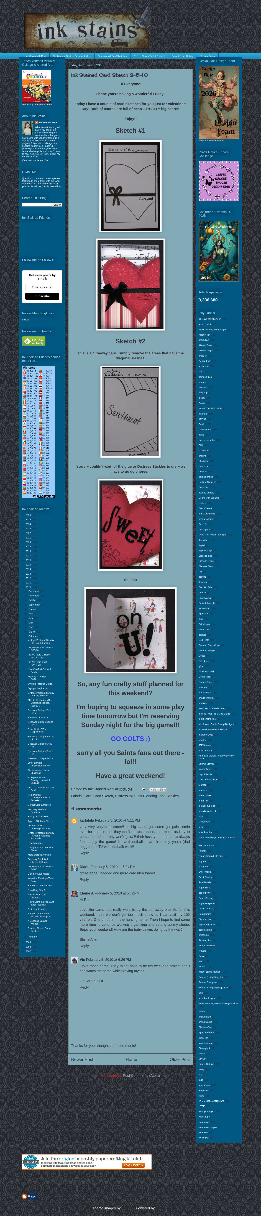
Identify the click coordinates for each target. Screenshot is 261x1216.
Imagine (203, 703)
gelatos (202, 634)
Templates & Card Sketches (112, 56)
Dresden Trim (206, 587)
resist (201, 961)
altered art (204, 340)
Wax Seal (203, 1132)
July (31, 613)
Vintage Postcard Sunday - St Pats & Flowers (41, 641)
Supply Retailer (206, 1064)
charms (202, 456)
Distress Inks (125, 796)
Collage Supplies (207, 482)
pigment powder (207, 924)
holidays (203, 687)
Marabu (202, 785)
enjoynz (128, 1208)
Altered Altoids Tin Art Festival (149, 56)
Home (131, 1059)
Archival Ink (205, 361)
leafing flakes (205, 769)
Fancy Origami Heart (38, 816)
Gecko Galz (205, 629)
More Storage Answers (39, 854)
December (34, 591)
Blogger (162, 1208)
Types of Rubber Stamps (40, 821)
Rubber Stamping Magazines (214, 987)
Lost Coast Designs (209, 779)
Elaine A (87, 893)
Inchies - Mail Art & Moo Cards (214, 713)
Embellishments (207, 603)
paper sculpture (207, 903)
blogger (202, 398)
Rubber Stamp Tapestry (211, 977)
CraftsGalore (205, 508)
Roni (58, 186)
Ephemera (204, 613)
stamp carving (206, 1043)
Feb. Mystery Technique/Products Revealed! (39, 797)
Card (87, 796)
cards (201, 434)
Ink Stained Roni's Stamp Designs (216, 724)
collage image (206, 477)
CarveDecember (207, 440)
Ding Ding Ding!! (36, 890)
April (31, 627)
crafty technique (207, 513)
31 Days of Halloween (210, 319)
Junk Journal (205, 750)
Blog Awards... (35, 843)
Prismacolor (205, 940)
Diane (84, 867)
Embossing (204, 608)
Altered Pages (206, 350)
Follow (25, 319)
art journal (204, 366)
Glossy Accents (206, 671)
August (32, 609)
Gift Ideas (204, 661)
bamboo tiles (205, 377)
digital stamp (205, 550)
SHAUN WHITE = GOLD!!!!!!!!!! (37, 730)
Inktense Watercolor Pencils (213, 729)
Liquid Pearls (205, 774)
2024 (29, 524)
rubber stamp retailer (209, 971)
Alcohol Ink (204, 334)
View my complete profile (35, 160)
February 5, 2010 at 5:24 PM (112, 867)
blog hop (203, 392)
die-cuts (203, 540)
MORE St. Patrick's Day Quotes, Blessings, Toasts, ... (40, 703)
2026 (29, 515)
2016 (29, 560)
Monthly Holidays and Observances (217, 837)
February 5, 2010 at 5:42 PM (117, 893)
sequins (203, 1011)
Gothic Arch (205, 676)
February (34, 636)
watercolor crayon (208, 1127)
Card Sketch (103, 796)
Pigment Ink (205, 919)
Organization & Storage (211, 856)
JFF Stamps (205, 745)
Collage (202, 471)
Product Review (207, 945)
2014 (29, 569)
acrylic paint (205, 324)
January (33, 936)
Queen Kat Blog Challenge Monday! (39, 827)
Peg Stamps (205, 914)
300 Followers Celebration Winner (39, 764)
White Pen (204, 1137)
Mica (201, 816)
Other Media (205, 871)
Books (202, 403)
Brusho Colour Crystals (210, 408)
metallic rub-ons (207, 806)
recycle (202, 950)
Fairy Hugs (204, 624)
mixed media (205, 832)
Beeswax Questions (38, 717)
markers (203, 790)
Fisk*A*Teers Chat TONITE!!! (37, 663)
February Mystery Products (37, 811)
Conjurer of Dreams (209, 498)
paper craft (204, 887)
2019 (29, 546)
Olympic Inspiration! (38, 688)
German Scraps (207, 650)
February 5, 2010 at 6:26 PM (108, 960)
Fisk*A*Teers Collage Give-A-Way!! (39, 656)
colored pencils (206, 492)
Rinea (202, 966)
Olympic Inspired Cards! (40, 684)
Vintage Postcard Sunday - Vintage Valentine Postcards (41, 836)
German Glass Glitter (209, 645)
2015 (29, 564)
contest (202, 503)
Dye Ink (202, 592)
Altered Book (205, 345)
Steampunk (204, 1048)
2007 (29, 951)
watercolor (204, 1122)
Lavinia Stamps (206, 764)
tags (201, 1080)
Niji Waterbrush (206, 845)
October (33, 600)
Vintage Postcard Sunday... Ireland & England (39, 780)
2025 (29, 519)
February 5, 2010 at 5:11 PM (117, 820)
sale (201, 993)
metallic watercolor (208, 811)
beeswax (203, 387)
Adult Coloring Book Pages (212, 329)
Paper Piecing (206, 898)
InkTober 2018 (206, 734)
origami (202, 861)
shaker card (205, 1016)
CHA (201, 445)
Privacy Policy (208, 56)
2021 (29, 537)
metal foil (203, 800)
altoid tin (203, 355)
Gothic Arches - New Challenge (38, 771)
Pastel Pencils (206, 908)
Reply (84, 853)
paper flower (205, 892)
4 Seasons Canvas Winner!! (37, 922)
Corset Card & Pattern (39, 804)
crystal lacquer (206, 519)
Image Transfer (206, 698)
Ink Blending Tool (150, 796)
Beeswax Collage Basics (40, 758)
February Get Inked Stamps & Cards (38, 860)
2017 (29, 555)
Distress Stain (206, 566)
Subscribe (42, 296)
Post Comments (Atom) (141, 1075)
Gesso (202, 655)
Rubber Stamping (208, 982)
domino (202, 576)
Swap (201, 1069)
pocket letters (205, 929)
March (32, 631)
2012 (29, 578)
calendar (203, 413)
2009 (29, 942)
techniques (204, 1085)
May (31, 622)
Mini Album (204, 821)
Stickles (172, 796)
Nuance (203, 850)
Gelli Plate (204, 640)
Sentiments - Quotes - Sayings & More (218, 1003)
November (34, 595)
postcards (204, 935)
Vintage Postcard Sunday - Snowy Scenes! (41, 694)
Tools (201, 1095)
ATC (201, 371)
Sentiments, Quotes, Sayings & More (72, 56)
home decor (205, 692)
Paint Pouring (206, 877)
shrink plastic (205, 1022)
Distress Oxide (206, 561)
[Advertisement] (63, 1182)
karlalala (87, 820)
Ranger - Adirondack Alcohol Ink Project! (39, 915)
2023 (29, 528)
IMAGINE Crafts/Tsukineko (212, 708)
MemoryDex (205, 795)
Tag (200, 1074)
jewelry (202, 740)
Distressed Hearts (37, 909)
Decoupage (205, 529)
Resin (201, 956)
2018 (29, 551)
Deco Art (203, 524)
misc (201, 827)
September (34, 604)
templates (204, 1090)
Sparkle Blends (206, 1032)
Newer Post (82, 1059)
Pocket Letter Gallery (182, 56)
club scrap (204, 466)
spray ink (203, 1037)
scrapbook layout (207, 998)
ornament (203, 866)
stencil (202, 1053)
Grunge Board (206, 682)
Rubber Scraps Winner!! (40, 885)
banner (202, 382)
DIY (201, 571)
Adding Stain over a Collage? (38, 896)
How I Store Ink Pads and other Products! (41, 903)
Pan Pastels (205, 882)
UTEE (202, 1106)
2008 (29, 947)
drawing (203, 582)
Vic (82, 960)
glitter (201, 666)
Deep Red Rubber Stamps (212, 534)
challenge (204, 450)
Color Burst (204, 487)
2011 (29, 582)
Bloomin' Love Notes (38, 873)
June (31, 618)
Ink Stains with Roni (36, 56)
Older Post (180, 1059)
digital (202, 545)
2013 (29, 573)
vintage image (206, 1111)
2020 (29, 542)
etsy (201, 619)
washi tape (204, 1116)
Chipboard (204, 461)
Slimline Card (205, 1027)
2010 (29, 587)
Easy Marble (205, 598)
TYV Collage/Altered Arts (211, 1101)
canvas (202, 419)
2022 (29, 533)
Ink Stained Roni (48, 122)
